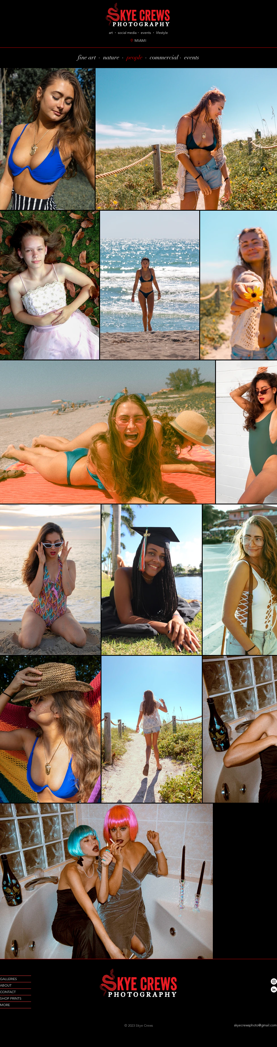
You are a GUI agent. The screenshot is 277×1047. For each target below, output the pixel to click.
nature (111, 57)
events (191, 57)
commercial (165, 57)
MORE (5, 1005)
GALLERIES (8, 979)
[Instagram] (274, 981)
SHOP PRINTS (10, 998)
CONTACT (8, 992)
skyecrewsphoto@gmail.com (255, 1025)
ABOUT (6, 985)
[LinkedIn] (274, 989)
